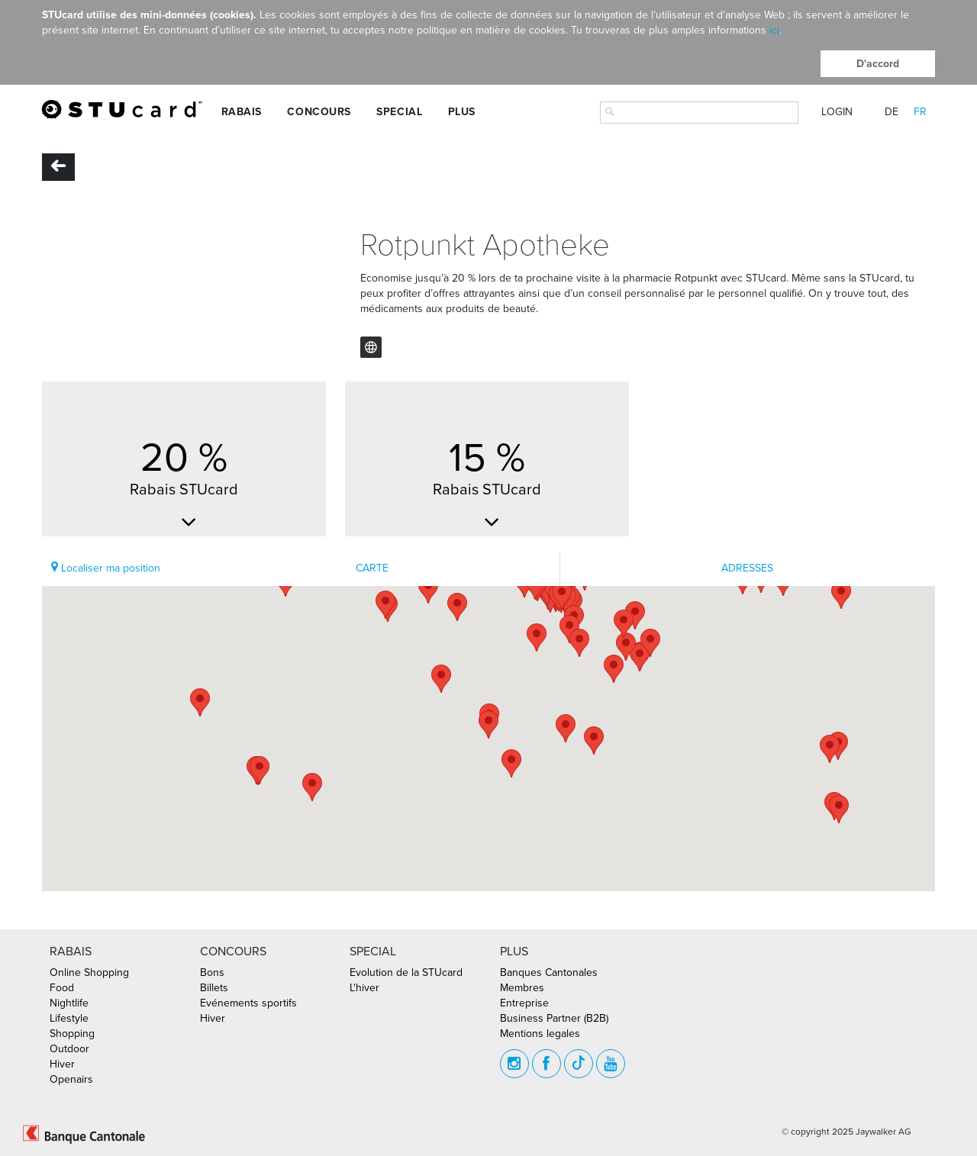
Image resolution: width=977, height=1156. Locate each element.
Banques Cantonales (549, 972)
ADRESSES (747, 568)
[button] (457, 607)
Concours (318, 111)
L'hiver (364, 987)
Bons (212, 972)
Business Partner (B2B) (554, 1018)
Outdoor (69, 1048)
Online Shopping (89, 972)
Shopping (72, 1033)
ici (774, 30)
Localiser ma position (105, 568)
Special (399, 111)
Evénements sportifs (248, 1003)
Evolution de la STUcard (406, 972)
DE (891, 111)
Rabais (241, 111)
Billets (214, 987)
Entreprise (524, 1003)
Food (62, 987)
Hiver (62, 1064)
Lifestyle (69, 1018)
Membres (522, 987)
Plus (462, 111)
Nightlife (69, 1003)
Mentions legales (540, 1033)
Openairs (71, 1079)
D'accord (877, 63)
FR (920, 111)
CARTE (372, 568)
